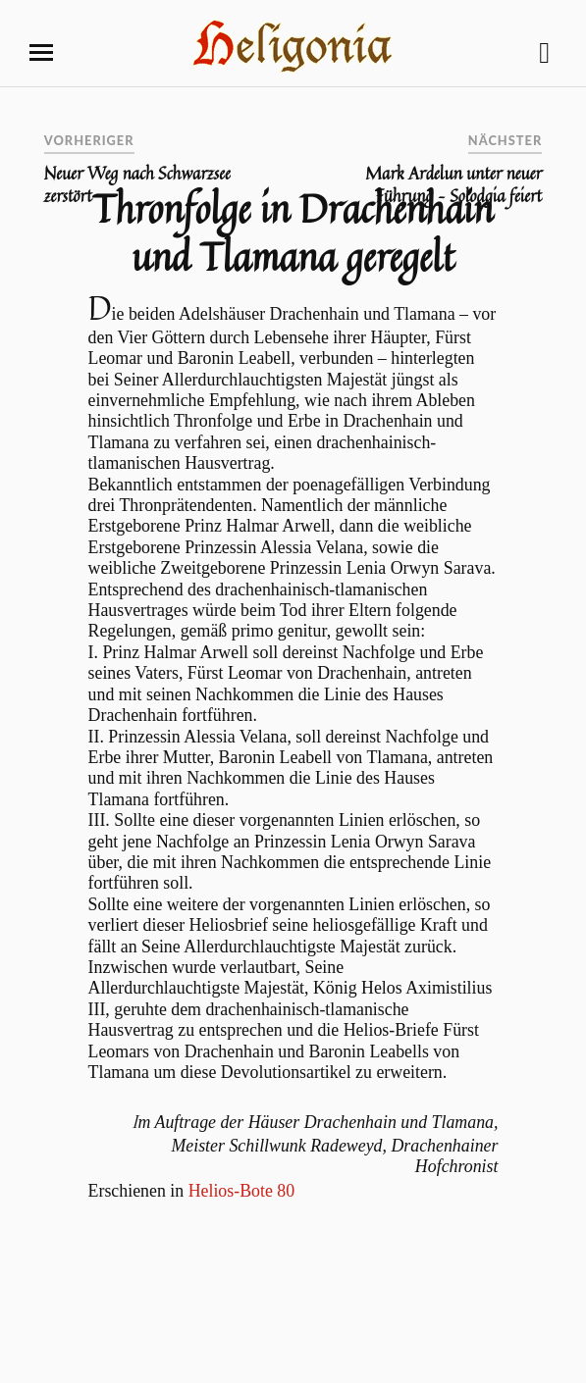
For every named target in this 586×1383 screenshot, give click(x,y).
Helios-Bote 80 (241, 1191)
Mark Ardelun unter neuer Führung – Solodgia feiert (453, 185)
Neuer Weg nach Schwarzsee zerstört (137, 185)
